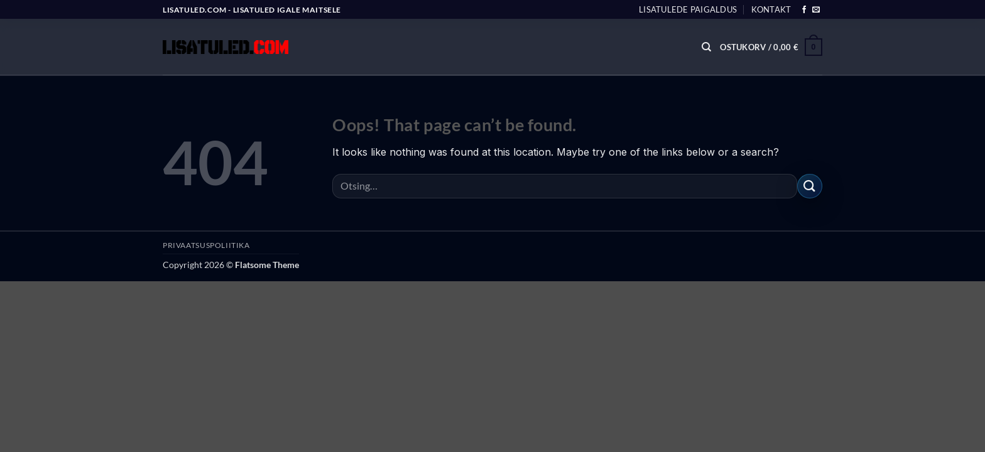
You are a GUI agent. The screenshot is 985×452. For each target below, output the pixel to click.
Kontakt (771, 9)
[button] (771, 47)
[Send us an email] (816, 10)
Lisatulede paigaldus (688, 9)
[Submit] (809, 186)
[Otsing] (706, 47)
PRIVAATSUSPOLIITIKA (206, 245)
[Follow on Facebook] (804, 10)
